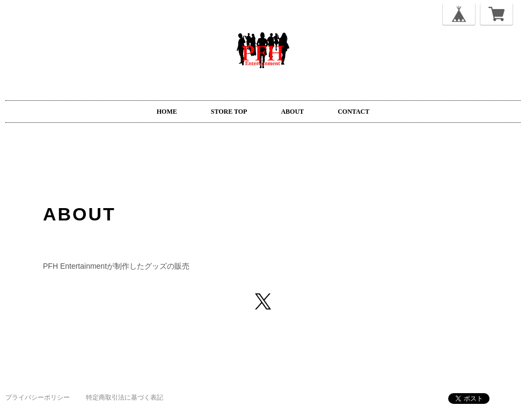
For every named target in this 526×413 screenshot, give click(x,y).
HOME (167, 111)
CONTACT (353, 111)
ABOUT (292, 111)
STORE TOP (229, 111)
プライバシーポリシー (37, 397)
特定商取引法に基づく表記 (124, 397)
